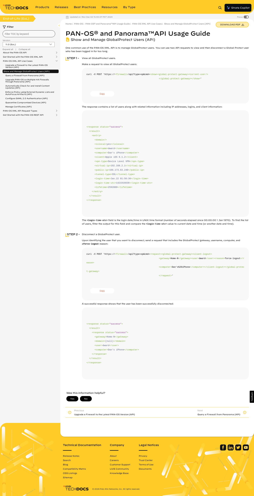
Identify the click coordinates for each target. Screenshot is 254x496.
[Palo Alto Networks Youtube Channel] (246, 449)
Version (6, 40)
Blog (65, 464)
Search (67, 460)
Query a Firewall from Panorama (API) (24, 75)
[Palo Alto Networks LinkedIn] (231, 449)
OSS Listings (70, 473)
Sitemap (67, 477)
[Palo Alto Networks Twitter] (238, 449)
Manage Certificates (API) (18, 106)
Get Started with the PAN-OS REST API (23, 115)
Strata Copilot (238, 8)
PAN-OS (78, 24)
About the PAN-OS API (15, 53)
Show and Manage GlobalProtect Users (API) (26, 71)
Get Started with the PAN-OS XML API (23, 57)
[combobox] (29, 33)
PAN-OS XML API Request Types (20, 111)
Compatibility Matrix (74, 469)
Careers (114, 460)
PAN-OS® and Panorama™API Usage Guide (107, 24)
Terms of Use (146, 464)
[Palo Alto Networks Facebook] (223, 449)
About (113, 456)
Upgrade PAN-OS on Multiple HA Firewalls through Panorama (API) (27, 80)
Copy (102, 94)
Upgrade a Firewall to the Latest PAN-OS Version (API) (26, 66)
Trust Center (146, 460)
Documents (145, 469)
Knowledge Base (119, 473)
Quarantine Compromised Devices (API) (25, 102)
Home (69, 24)
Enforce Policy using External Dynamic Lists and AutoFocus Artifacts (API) (29, 93)
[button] (252, 397)
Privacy (143, 456)
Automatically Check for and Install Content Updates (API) (27, 87)
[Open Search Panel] (221, 7)
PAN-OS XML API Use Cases (17, 61)
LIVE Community (119, 469)
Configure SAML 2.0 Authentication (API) (26, 98)
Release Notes (71, 456)
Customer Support (120, 464)
